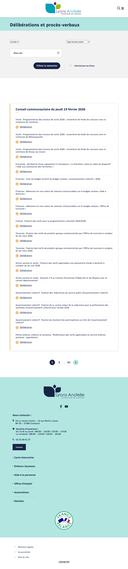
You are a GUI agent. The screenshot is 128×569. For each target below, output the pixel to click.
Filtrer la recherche (47, 65)
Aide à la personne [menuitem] (25, 475)
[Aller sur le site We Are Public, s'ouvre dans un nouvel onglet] (64, 562)
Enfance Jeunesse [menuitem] (24, 466)
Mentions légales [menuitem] (26, 547)
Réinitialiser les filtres (81, 66)
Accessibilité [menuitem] (24, 552)
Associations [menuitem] (21, 492)
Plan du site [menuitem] (23, 557)
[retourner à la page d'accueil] (63, 8)
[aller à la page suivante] (76, 362)
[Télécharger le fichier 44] (64, 127)
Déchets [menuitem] (19, 501)
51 (68, 362)
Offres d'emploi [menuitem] (23, 483)
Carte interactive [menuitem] (24, 457)
